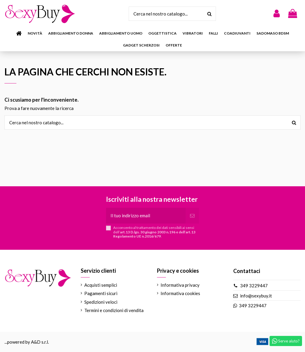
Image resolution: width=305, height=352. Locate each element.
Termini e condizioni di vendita (114, 310)
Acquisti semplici (100, 285)
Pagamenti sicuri (100, 293)
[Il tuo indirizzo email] (145, 216)
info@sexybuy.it (256, 295)
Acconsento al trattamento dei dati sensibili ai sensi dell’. (154, 232)
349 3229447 (254, 285)
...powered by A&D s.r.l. (26, 342)
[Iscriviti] (192, 216)
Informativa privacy (180, 285)
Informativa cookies (180, 293)
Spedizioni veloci (100, 302)
